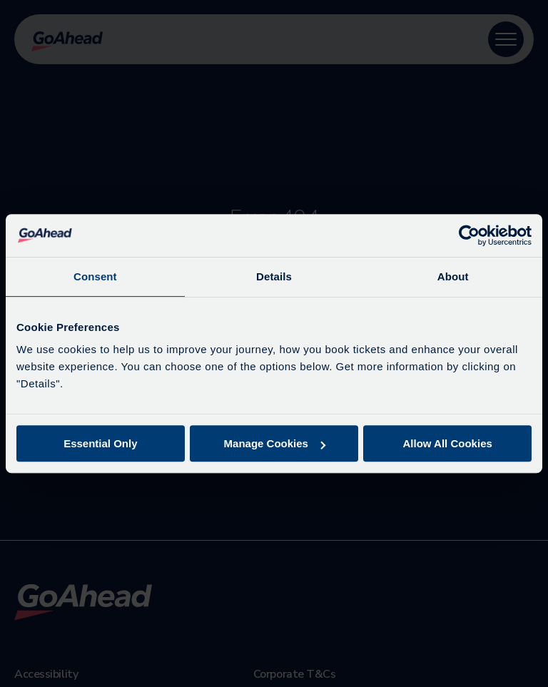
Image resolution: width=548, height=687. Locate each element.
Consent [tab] (95, 276)
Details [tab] (274, 276)
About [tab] (453, 276)
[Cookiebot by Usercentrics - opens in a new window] (469, 235)
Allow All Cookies (447, 443)
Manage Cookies (274, 443)
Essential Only (100, 443)
